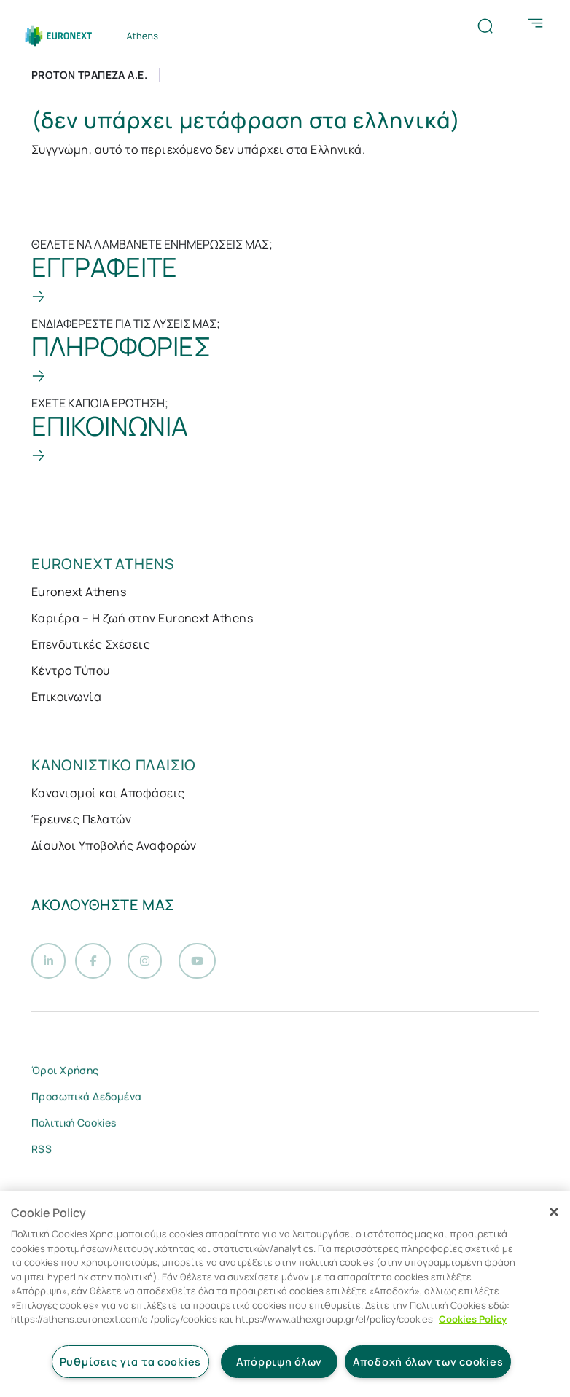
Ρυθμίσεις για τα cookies (130, 1362)
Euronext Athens (78, 592)
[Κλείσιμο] (554, 1212)
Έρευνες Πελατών (81, 819)
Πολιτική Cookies (74, 1127)
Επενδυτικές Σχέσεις (90, 644)
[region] (285, 1294)
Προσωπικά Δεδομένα (86, 1101)
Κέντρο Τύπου (70, 670)
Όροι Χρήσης (65, 1074)
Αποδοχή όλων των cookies (428, 1362)
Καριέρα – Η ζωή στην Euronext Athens (142, 618)
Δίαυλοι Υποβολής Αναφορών (113, 845)
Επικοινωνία (66, 697)
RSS (41, 1153)
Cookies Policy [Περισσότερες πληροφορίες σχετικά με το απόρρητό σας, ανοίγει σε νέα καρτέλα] (473, 1319)
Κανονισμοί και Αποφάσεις (108, 793)
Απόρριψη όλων (279, 1362)
